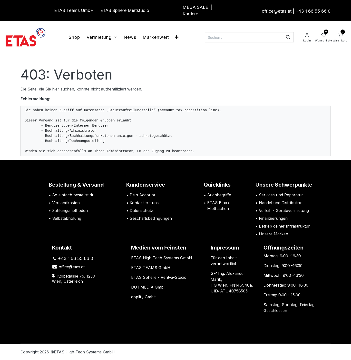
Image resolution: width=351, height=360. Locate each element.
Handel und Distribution (280, 202)
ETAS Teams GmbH (74, 10)
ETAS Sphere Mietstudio (124, 10)
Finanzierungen (273, 218)
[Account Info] (307, 37)
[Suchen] (288, 37)
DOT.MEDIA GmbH (149, 287)
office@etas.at (277, 11)
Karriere (190, 13)
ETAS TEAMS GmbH (150, 267)
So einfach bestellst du (73, 194)
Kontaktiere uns (144, 202)
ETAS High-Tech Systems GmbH (161, 257)
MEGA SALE (195, 7)
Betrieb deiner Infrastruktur (284, 226)
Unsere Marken (273, 233)
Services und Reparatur (281, 194)
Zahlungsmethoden (70, 210)
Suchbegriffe (219, 194)
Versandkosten (66, 202)
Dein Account (142, 194)
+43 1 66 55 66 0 (313, 11)
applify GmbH (144, 296)
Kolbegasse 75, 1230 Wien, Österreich (73, 279)
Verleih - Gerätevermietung (284, 210)
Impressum (225, 247)
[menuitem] (74, 37)
